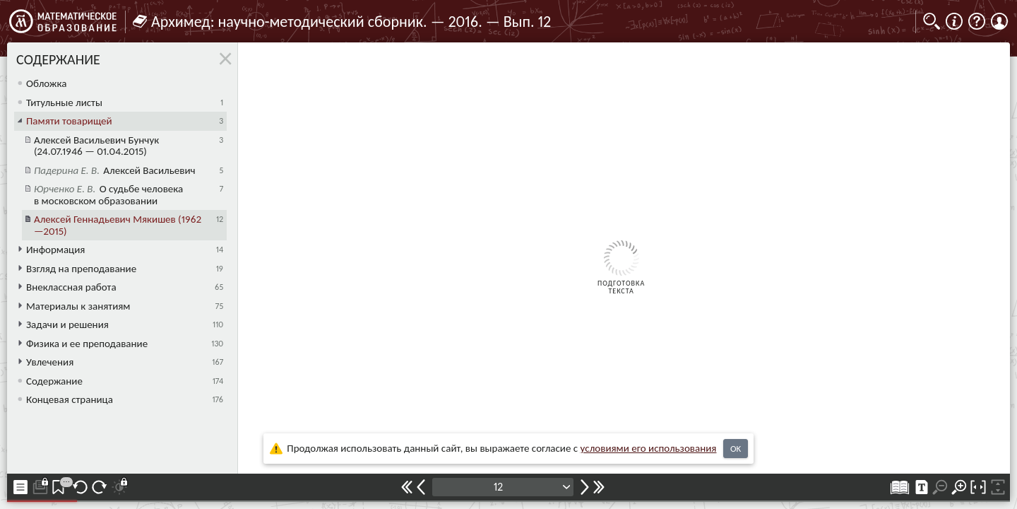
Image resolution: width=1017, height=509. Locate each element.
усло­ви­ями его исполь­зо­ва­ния (649, 448)
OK (735, 448)
